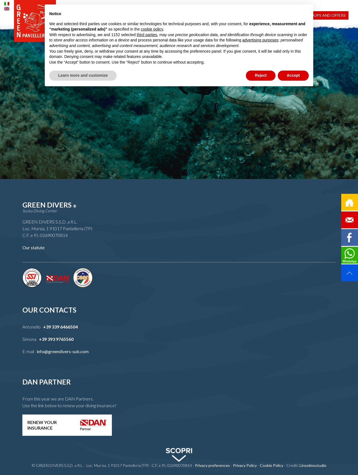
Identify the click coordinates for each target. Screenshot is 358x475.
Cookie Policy (271, 465)
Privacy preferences (212, 465)
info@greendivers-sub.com (63, 351)
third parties (147, 34)
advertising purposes (260, 40)
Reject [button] (261, 75)
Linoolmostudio (313, 465)
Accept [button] (293, 75)
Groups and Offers (325, 15)
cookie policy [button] (152, 29)
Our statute (33, 247)
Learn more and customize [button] (83, 75)
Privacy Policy (245, 465)
